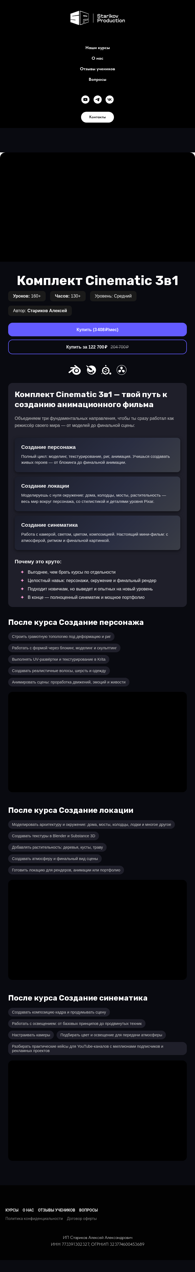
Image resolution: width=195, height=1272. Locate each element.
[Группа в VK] (110, 99)
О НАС (28, 1210)
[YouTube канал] (85, 99)
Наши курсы (97, 47)
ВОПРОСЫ (88, 1210)
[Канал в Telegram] (98, 99)
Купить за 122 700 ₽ (97, 347)
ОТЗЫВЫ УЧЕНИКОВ (56, 1210)
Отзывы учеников (97, 68)
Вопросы (97, 79)
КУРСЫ (11, 1210)
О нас (97, 58)
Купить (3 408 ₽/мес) (98, 329)
